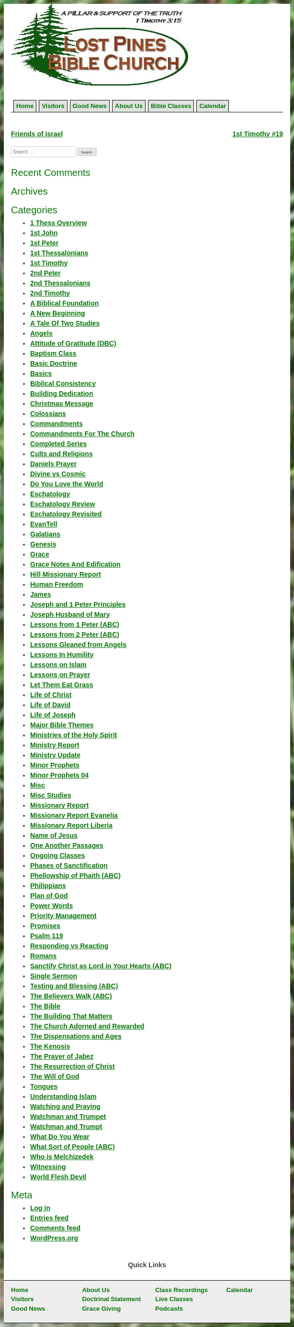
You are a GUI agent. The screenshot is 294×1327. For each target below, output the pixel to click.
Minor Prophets (54, 765)
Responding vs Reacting (69, 946)
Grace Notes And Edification (75, 564)
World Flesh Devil (58, 1177)
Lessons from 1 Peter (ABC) (74, 624)
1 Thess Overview (58, 223)
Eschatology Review (62, 504)
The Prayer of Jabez (61, 1056)
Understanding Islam (63, 1096)
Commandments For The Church (82, 434)
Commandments (56, 424)
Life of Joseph (53, 715)
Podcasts (169, 1308)
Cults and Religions (61, 454)
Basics (41, 373)
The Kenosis (50, 1046)
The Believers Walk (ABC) (71, 996)
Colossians (48, 413)
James (40, 594)
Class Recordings (181, 1290)
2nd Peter (45, 273)
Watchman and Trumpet (68, 1116)
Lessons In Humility (61, 654)
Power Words (51, 906)
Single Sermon (53, 976)
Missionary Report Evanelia (74, 815)
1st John (44, 233)
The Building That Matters (71, 1016)
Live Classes (174, 1299)
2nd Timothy (50, 293)
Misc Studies (50, 795)
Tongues (43, 1086)
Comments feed (55, 1228)
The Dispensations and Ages (76, 1036)
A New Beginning (57, 313)
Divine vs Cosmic (58, 474)
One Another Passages (66, 845)
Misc (37, 785)
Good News (90, 106)
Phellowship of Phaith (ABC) (75, 875)
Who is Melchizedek (61, 1157)
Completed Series (58, 444)
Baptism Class (53, 353)
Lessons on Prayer (60, 675)
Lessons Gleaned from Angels (78, 644)
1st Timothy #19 (257, 134)
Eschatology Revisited (66, 514)
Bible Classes (171, 106)
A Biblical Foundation (64, 303)
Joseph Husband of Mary (70, 614)
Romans (43, 956)
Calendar (212, 106)
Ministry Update (55, 755)
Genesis (43, 544)
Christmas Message (61, 403)
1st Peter (44, 243)
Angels (41, 333)
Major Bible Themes (61, 725)
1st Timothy (49, 263)
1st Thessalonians (59, 253)
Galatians (45, 534)
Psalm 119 (46, 936)
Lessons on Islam (58, 665)
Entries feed (49, 1218)
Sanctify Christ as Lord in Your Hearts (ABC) (100, 966)
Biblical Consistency (63, 383)
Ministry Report (54, 745)
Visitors (53, 106)
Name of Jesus (54, 835)
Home (25, 106)
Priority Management (63, 916)
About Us (129, 106)
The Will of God (54, 1076)
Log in (40, 1208)
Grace (39, 554)
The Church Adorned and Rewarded (87, 1026)
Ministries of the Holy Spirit (73, 735)
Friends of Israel (37, 134)
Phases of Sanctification (69, 865)
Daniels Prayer (53, 464)
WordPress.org (54, 1238)
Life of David (50, 705)
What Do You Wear (60, 1137)
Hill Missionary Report (65, 574)
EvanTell (43, 524)
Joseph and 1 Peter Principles (77, 604)
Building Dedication (61, 393)
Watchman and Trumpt (66, 1126)
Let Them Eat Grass (61, 685)
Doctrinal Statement (111, 1299)
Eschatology (50, 494)
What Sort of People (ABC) (72, 1147)
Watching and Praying (65, 1106)
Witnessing (48, 1167)
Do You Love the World (66, 484)
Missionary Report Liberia (71, 825)
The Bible (45, 1006)
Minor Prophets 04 (59, 775)
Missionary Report (59, 805)
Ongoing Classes (57, 855)
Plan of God (49, 895)
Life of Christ (50, 695)
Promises (45, 926)
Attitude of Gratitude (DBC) (73, 343)
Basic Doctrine (53, 363)
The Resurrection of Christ (72, 1066)
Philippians (48, 885)
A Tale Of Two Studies (65, 323)
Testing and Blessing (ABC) (74, 986)
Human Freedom (56, 584)
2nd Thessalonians (60, 283)
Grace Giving (101, 1308)
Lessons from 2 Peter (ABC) (74, 634)
